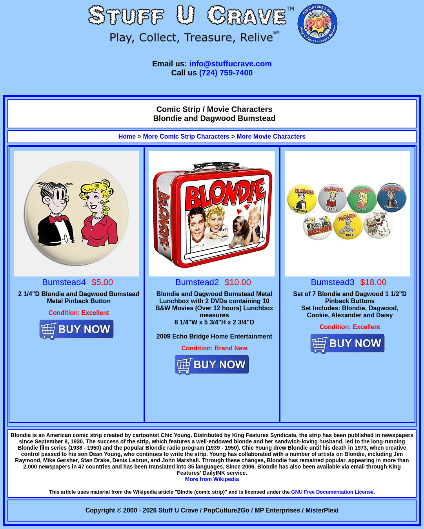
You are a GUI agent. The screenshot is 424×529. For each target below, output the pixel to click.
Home (127, 136)
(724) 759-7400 (226, 72)
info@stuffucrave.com (230, 63)
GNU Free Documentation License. (333, 492)
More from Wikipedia (212, 479)
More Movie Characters (271, 136)
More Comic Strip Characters (186, 136)
